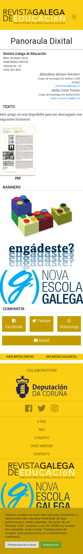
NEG (42, 430)
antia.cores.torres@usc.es (65, 98)
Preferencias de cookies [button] (22, 544)
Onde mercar (41, 446)
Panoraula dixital (16, 62)
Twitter (41, 320)
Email (41, 340)
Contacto (41, 454)
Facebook (13, 324)
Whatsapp (69, 324)
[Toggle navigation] (74, 17)
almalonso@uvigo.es (67, 86)
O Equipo (41, 438)
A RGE (41, 422)
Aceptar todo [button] (51, 544)
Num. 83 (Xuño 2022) (15, 58)
